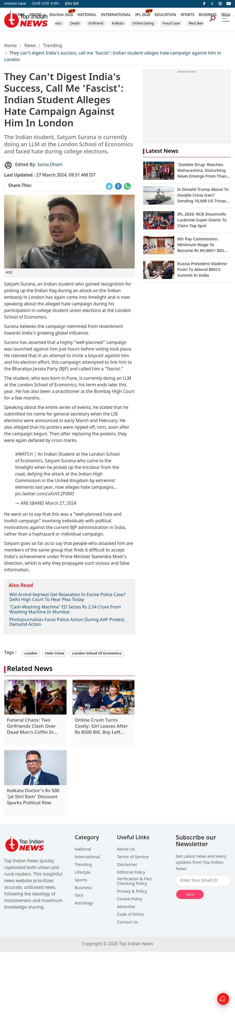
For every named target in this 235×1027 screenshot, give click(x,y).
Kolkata (118, 23)
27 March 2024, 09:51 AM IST (50, 175)
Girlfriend (96, 23)
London (30, 653)
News (30, 46)
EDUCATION (165, 15)
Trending (52, 46)
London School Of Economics (96, 653)
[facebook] (204, 4)
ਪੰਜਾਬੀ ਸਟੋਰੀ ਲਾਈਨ (45, 4)
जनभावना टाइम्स (15, 4)
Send (190, 894)
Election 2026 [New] (61, 15)
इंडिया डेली (72, 4)
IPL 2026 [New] (142, 15)
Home (10, 46)
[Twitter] (212, 4)
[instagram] (220, 4)
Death (75, 23)
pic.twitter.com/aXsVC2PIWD (44, 494)
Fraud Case (171, 23)
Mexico (56, 23)
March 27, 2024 (60, 504)
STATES (35, 15)
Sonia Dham (49, 165)
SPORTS (187, 15)
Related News (29, 669)
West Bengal (198, 23)
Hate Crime (54, 653)
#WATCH (24, 455)
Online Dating (143, 23)
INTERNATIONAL (116, 15)
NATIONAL (87, 15)
